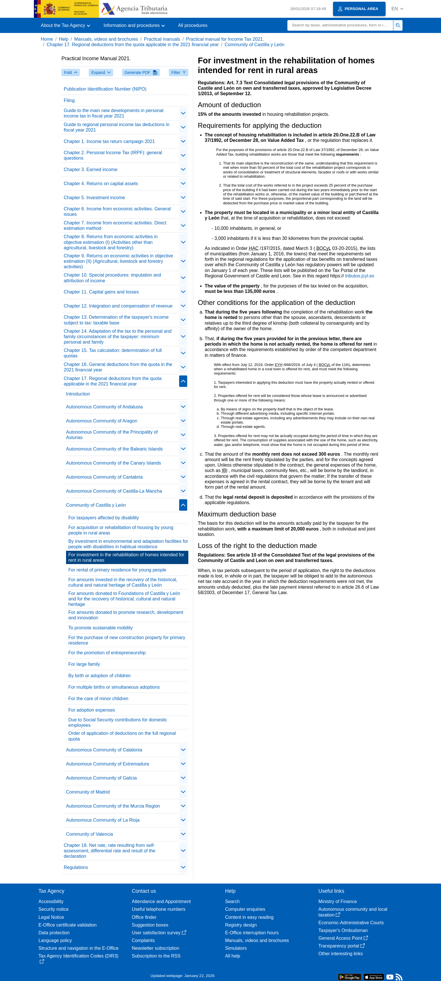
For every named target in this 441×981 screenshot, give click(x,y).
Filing (69, 100)
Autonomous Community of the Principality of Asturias (112, 435)
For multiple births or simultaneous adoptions (114, 687)
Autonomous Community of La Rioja (103, 820)
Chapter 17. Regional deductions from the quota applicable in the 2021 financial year (133, 44)
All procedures (192, 25)
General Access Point (343, 938)
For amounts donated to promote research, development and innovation (125, 615)
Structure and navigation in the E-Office (78, 948)
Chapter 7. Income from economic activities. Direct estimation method (115, 225)
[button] (397, 8)
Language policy (55, 940)
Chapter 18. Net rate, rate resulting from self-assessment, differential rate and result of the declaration (109, 851)
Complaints (143, 940)
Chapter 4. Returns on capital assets (101, 183)
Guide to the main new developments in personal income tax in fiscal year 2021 (113, 113)
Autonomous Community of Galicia (101, 778)
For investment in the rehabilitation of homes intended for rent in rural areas (126, 557)
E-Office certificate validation (67, 925)
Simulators (236, 948)
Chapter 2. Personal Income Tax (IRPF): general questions (113, 155)
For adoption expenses (91, 710)
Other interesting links (340, 953)
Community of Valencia (89, 834)
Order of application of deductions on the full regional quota (122, 736)
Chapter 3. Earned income (90, 169)
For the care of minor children (98, 698)
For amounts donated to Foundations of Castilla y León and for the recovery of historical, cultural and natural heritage (124, 599)
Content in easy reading (249, 917)
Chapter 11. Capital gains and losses (101, 291)
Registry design (241, 925)
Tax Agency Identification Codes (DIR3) (78, 958)
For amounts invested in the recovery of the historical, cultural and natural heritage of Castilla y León (122, 582)
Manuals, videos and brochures (106, 39)
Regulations (76, 867)
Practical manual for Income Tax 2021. (225, 39)
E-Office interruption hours (251, 932)
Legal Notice (51, 917)
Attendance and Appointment (161, 901)
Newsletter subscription (155, 948)
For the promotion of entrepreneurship (107, 652)
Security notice (53, 909)
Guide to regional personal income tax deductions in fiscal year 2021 (116, 127)
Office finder (144, 917)
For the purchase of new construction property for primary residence (126, 640)
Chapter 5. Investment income (94, 197)
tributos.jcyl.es (359, 275)
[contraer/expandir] (183, 113)
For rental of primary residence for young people (117, 569)
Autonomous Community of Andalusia (104, 406)
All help (232, 955)
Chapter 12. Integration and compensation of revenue (118, 305)
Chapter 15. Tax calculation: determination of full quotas (113, 353)
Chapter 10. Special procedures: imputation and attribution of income (112, 278)
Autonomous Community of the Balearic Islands (114, 449)
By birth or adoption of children (99, 675)
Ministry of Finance (337, 901)
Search (232, 901)
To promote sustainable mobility (100, 627)
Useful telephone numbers (158, 909)
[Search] (340, 25)
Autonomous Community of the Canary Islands (113, 463)
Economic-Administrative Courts (351, 922)
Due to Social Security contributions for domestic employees (117, 722)
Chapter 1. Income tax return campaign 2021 (109, 141)
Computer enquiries (245, 909)
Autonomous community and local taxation (352, 912)
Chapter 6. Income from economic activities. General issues (117, 211)
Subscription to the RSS (156, 955)
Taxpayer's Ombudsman (343, 930)
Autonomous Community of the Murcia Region (113, 806)
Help (63, 39)
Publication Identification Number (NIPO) (105, 89)
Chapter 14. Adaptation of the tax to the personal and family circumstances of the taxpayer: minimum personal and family (117, 336)
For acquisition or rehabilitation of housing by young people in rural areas (120, 530)
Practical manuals (162, 39)
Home (47, 39)
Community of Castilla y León (254, 44)
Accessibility (50, 901)
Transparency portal (341, 945)
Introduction (78, 393)
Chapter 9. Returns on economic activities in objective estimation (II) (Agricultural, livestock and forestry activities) (118, 261)
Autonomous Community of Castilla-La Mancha (114, 491)
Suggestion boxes (150, 925)
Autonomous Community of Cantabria (104, 477)
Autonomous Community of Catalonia (104, 749)
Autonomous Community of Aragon (101, 420)
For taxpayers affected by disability (103, 517)
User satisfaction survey (159, 932)
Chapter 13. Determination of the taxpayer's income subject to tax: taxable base (116, 320)
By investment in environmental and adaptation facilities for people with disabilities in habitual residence (128, 544)
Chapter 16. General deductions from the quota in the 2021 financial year (118, 367)
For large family (84, 664)
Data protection (54, 932)
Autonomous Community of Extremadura (107, 763)
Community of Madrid (88, 792)
